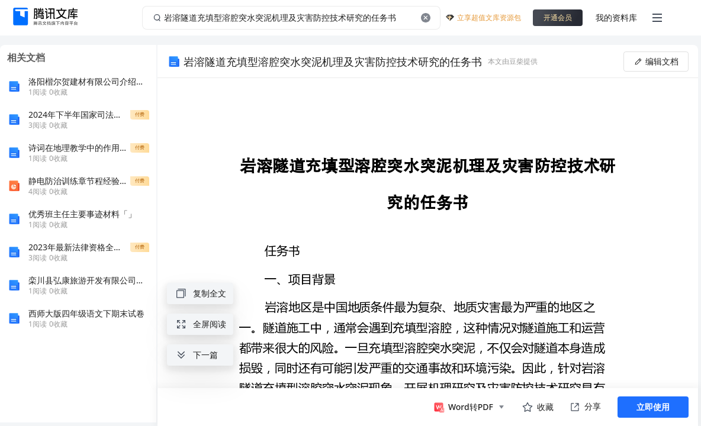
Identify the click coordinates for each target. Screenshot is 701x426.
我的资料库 (616, 17)
